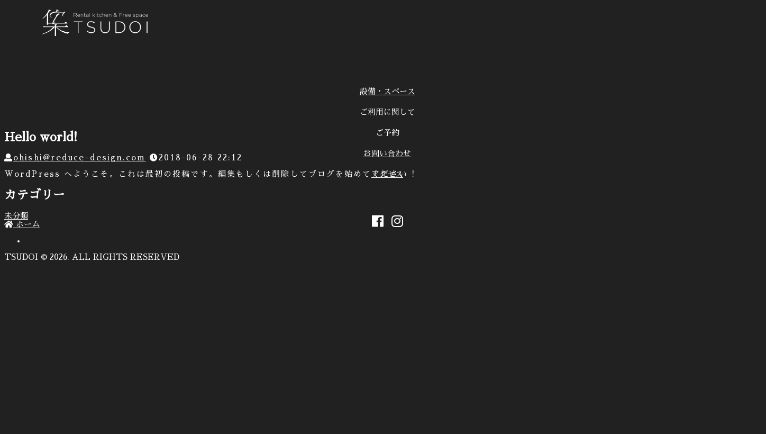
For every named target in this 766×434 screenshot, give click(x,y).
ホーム (22, 224)
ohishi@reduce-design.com (79, 157)
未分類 (16, 216)
